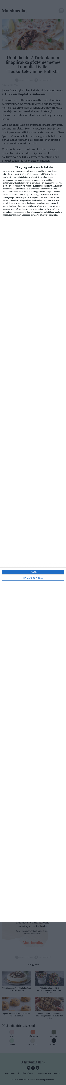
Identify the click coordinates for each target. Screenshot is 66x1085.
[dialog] (33, 542)
